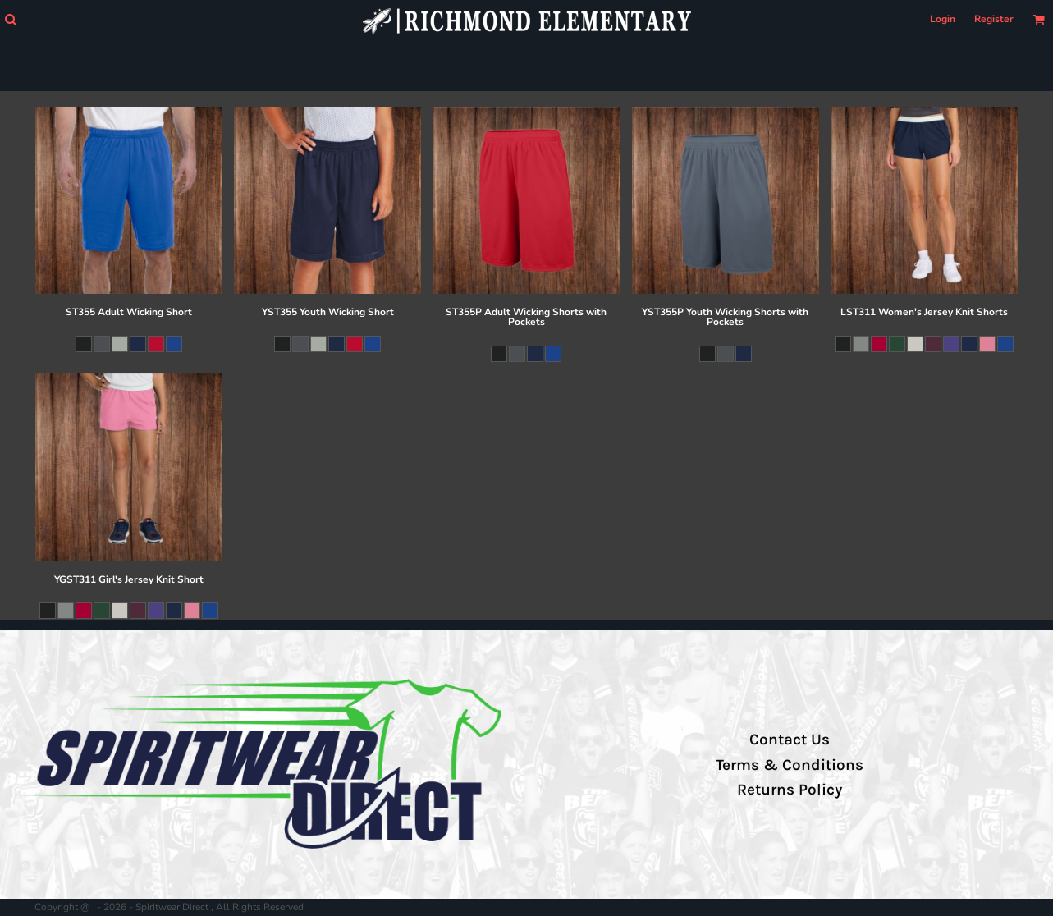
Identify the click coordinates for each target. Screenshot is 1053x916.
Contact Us (789, 740)
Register (994, 18)
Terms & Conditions (789, 765)
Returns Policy (789, 790)
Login (942, 18)
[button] (10, 19)
